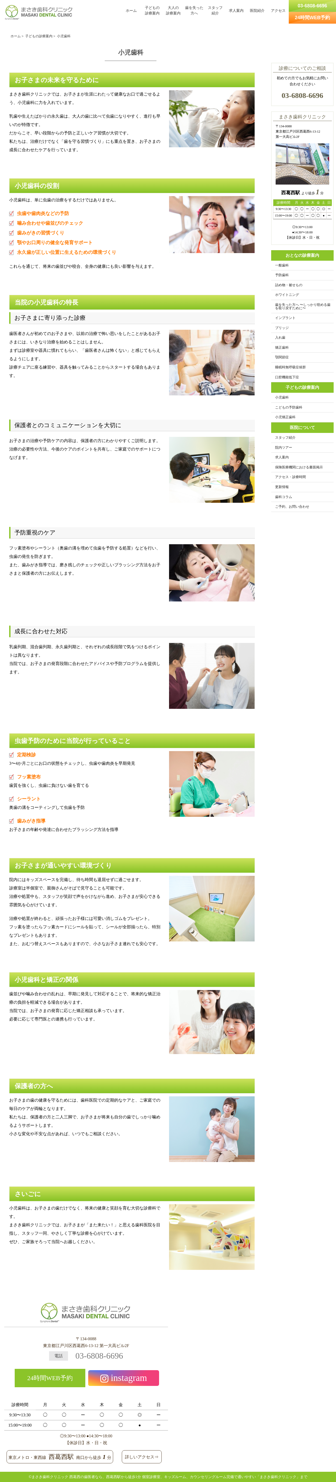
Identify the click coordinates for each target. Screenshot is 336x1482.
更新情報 (282, 487)
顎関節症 (282, 357)
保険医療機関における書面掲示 (299, 467)
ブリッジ (282, 328)
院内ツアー (283, 447)
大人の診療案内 (173, 10)
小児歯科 (282, 397)
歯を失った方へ (194, 10)
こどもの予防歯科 (288, 407)
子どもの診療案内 (152, 10)
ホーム (131, 11)
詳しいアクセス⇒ (142, 1457)
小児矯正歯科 (285, 417)
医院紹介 (257, 11)
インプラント (285, 318)
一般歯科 (282, 265)
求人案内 (236, 11)
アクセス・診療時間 (290, 477)
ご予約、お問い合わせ (292, 507)
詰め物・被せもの (288, 285)
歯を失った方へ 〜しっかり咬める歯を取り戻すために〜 (302, 306)
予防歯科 (282, 275)
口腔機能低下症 (287, 377)
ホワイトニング (287, 295)
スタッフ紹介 (215, 10)
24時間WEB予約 (50, 1378)
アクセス (278, 11)
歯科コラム (283, 497)
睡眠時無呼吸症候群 (290, 367)
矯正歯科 (282, 347)
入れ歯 (280, 337)
